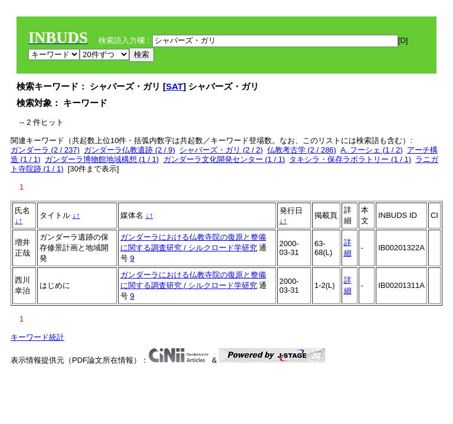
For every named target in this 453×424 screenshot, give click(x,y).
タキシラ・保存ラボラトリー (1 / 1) (350, 159)
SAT (174, 86)
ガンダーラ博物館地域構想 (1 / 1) (102, 159)
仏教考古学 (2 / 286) (301, 149)
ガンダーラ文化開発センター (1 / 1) (224, 159)
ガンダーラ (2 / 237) (45, 149)
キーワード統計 (37, 337)
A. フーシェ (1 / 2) (371, 149)
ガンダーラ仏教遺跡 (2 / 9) (129, 149)
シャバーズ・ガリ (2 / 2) (221, 149)
